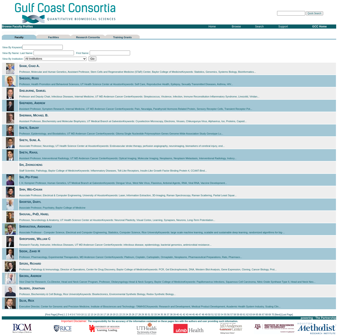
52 (216, 314)
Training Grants (122, 37)
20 (114, 314)
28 (139, 314)
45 (193, 314)
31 (149, 314)
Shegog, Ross (29, 78)
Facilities (53, 37)
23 (123, 314)
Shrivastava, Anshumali (35, 226)
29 (142, 314)
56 (228, 314)
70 (273, 314)
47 (200, 314)
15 (98, 314)
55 (225, 314)
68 (266, 314)
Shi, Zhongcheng (30, 165)
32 (152, 314)
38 (171, 314)
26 (133, 314)
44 (190, 314)
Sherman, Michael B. (33, 115)
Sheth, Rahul (28, 152)
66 (260, 314)
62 (247, 314)
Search (259, 26)
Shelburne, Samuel (32, 90)
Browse (236, 26)
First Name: (103, 53)
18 (108, 314)
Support (283, 26)
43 (187, 314)
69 (269, 314)
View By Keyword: (32, 47)
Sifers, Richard (30, 263)
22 (120, 314)
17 (104, 314)
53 (219, 314)
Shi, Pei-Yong (28, 177)
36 (165, 314)
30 (146, 314)
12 (88, 314)
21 (117, 314)
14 (95, 314)
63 (250, 314)
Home (212, 26)
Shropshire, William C (34, 239)
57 (231, 314)
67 (263, 314)
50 (209, 314)
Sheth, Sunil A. (30, 140)
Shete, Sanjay (29, 127)
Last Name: (47, 53)
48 (203, 314)
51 (212, 314)
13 (92, 314)
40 (177, 314)
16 (101, 314)
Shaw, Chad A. (29, 66)
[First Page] (51, 314)
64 (254, 314)
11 (85, 314)
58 (234, 314)
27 (136, 314)
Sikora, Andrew (30, 276)
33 (155, 314)
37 (168, 314)
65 (257, 314)
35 (161, 314)
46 (196, 314)
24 (127, 314)
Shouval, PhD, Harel (34, 214)
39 (174, 314)
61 (244, 314)
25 (130, 314)
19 (111, 314)
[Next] (278, 314)
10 (82, 314)
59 (238, 314)
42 (184, 314)
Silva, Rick (26, 300)
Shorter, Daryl (30, 202)
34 (158, 314)
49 (206, 314)
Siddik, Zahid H (29, 251)
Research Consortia (88, 37)
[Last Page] (287, 314)
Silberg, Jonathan (32, 288)
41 (181, 314)
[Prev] (60, 314)
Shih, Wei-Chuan (30, 189)
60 (241, 314)
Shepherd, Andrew (32, 103)
